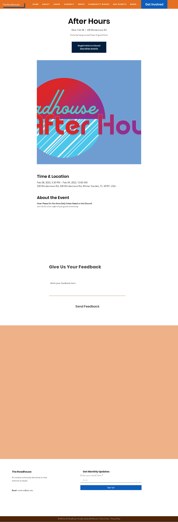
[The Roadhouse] (13, 4)
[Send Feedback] (87, 306)
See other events (89, 48)
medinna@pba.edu (25, 490)
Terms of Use (104, 519)
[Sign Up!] (111, 487)
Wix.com (95, 519)
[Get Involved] (154, 4)
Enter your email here (90, 475)
